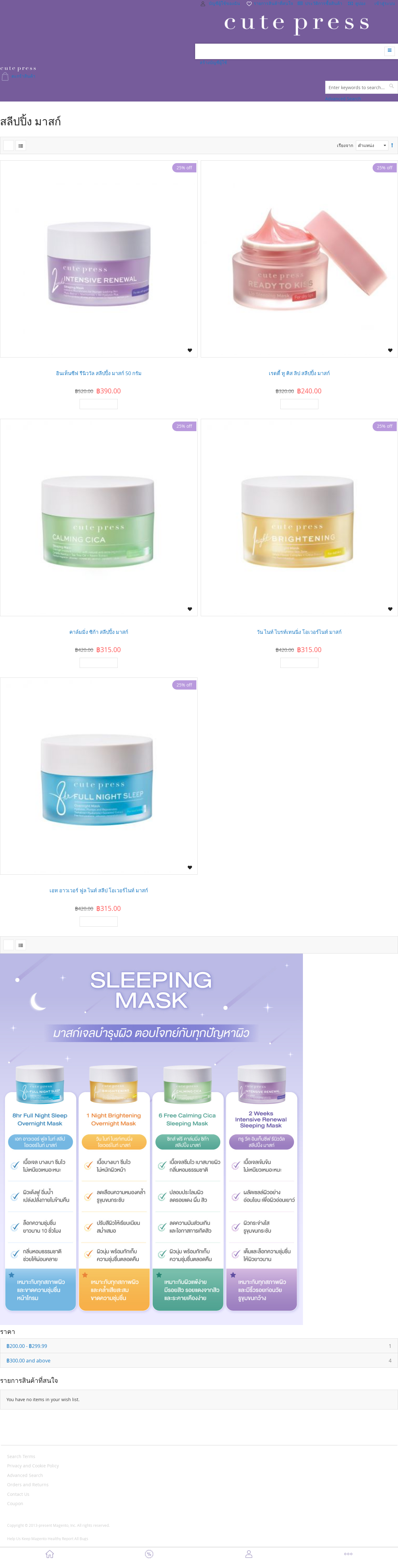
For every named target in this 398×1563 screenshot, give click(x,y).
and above (202, 1360)
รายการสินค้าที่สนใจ (269, 3)
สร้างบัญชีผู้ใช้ (213, 62)
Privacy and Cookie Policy (33, 1466)
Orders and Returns (28, 1484)
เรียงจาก (345, 145)
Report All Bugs (75, 1538)
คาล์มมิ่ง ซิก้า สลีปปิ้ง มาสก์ (98, 632)
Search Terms (21, 1456)
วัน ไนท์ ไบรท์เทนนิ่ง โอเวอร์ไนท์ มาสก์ (299, 632)
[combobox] (361, 87)
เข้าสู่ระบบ (384, 3)
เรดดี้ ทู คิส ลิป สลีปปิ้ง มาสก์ (299, 373)
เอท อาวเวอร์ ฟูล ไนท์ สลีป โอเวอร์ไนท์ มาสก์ (99, 890)
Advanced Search (343, 99)
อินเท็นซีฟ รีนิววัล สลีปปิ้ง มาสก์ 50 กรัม (99, 373)
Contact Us (18, 1494)
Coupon (15, 1503)
